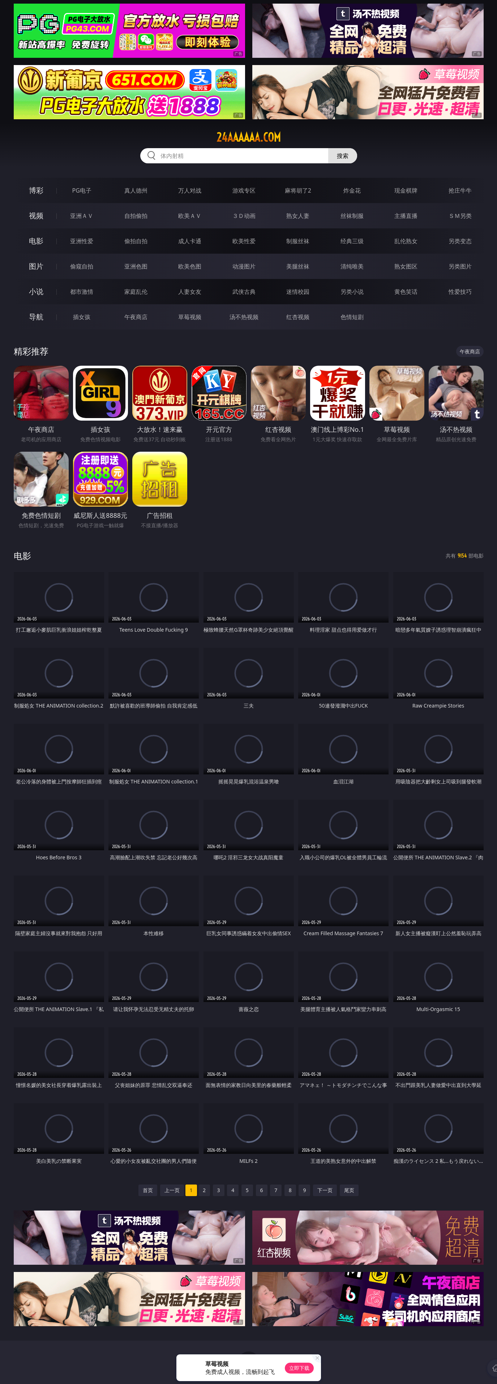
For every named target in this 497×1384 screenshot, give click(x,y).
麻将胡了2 (298, 190)
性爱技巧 (460, 292)
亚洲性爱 (81, 241)
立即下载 (299, 1367)
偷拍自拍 (135, 241)
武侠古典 (244, 292)
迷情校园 (297, 292)
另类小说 (352, 292)
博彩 (36, 190)
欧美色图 (189, 266)
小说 (36, 291)
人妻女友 (189, 292)
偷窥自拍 (81, 266)
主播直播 (405, 216)
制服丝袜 (297, 241)
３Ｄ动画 (244, 216)
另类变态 (460, 241)
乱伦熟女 (405, 241)
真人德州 (135, 190)
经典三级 (352, 241)
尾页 (349, 1190)
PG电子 (81, 190)
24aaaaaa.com (249, 137)
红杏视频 (297, 317)
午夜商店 (135, 317)
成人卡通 (189, 241)
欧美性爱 (244, 241)
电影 (36, 241)
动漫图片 (244, 266)
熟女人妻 (297, 216)
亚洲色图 (135, 266)
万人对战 (189, 190)
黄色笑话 (405, 292)
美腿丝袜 (297, 266)
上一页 (172, 1190)
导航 (36, 317)
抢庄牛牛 (460, 190)
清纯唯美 (352, 266)
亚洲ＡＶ (81, 216)
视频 (36, 215)
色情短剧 (352, 317)
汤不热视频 (244, 317)
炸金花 (352, 190)
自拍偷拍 (135, 216)
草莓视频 (189, 317)
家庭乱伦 (135, 292)
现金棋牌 (405, 190)
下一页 (325, 1190)
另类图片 (460, 266)
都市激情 (81, 292)
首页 (148, 1190)
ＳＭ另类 (460, 216)
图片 (36, 266)
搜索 (342, 156)
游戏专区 (244, 190)
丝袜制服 (352, 216)
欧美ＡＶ (189, 216)
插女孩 (81, 317)
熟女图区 (405, 266)
